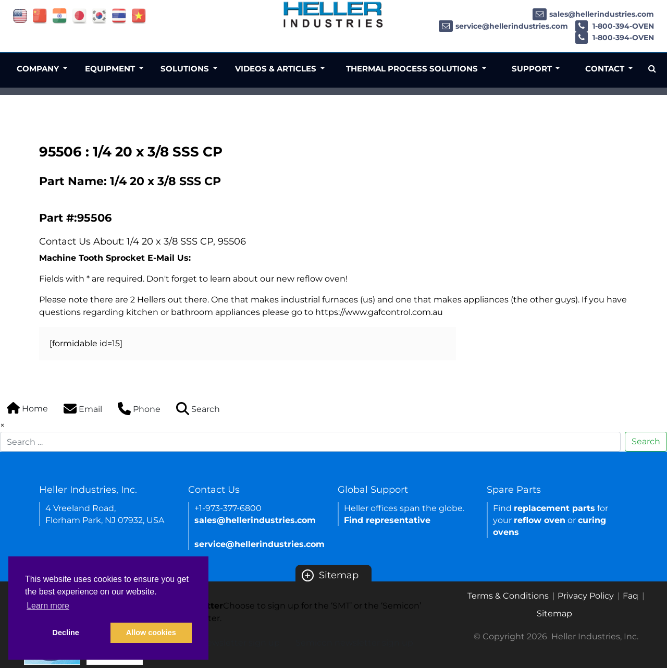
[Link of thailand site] (119, 15)
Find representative (387, 520)
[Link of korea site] (99, 15)
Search (646, 441)
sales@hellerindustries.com (593, 14)
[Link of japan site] (79, 15)
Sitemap (330, 575)
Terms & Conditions (508, 596)
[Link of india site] (60, 15)
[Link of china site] (40, 15)
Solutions (185, 69)
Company (39, 69)
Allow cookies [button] (151, 632)
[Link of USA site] (20, 15)
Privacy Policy (586, 596)
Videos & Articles (276, 69)
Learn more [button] (48, 605)
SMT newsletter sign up (230, 643)
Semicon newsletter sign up (354, 643)
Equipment (111, 69)
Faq (630, 596)
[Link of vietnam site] (139, 15)
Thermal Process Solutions (413, 69)
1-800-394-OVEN (614, 26)
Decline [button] (66, 632)
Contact (605, 69)
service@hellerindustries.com (503, 26)
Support (533, 69)
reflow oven (539, 520)
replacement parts (554, 508)
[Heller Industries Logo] (333, 14)
